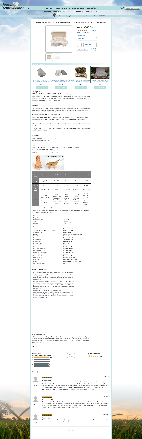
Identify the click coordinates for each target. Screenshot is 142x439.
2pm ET (86, 16)
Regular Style (81, 35)
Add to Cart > (41, 87)
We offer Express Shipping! (46, 16)
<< (69, 429)
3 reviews (93, 30)
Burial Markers (77, 8)
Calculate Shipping (82, 49)
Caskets (57, 8)
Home (49, 8)
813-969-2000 (101, 16)
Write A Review (71, 355)
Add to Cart (90, 44)
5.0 (101, 357)
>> (72, 429)
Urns (66, 8)
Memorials (91, 8)
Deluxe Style (81, 38)
